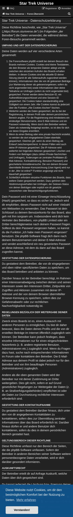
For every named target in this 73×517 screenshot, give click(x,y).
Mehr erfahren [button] (26, 500)
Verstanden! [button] (22, 510)
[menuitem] (10, 8)
